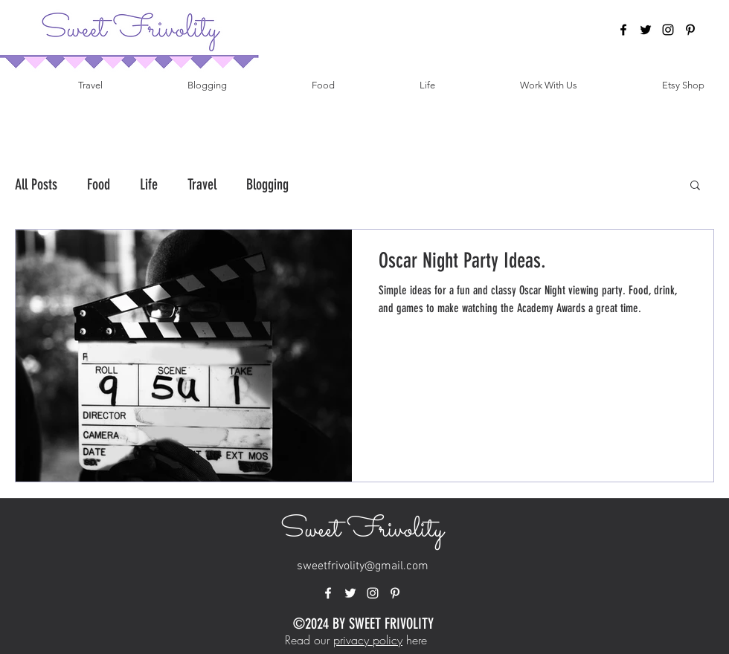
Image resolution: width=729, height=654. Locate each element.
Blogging (267, 184)
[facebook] (623, 29)
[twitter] (645, 29)
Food (98, 184)
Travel (201, 184)
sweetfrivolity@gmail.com (362, 566)
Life (149, 184)
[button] (695, 186)
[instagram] (668, 29)
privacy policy (367, 640)
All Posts (36, 184)
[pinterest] (690, 29)
